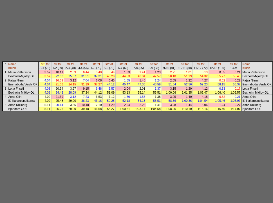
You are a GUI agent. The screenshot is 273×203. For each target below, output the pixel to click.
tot (48, 64)
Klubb (12, 68)
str (42, 64)
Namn (12, 64)
